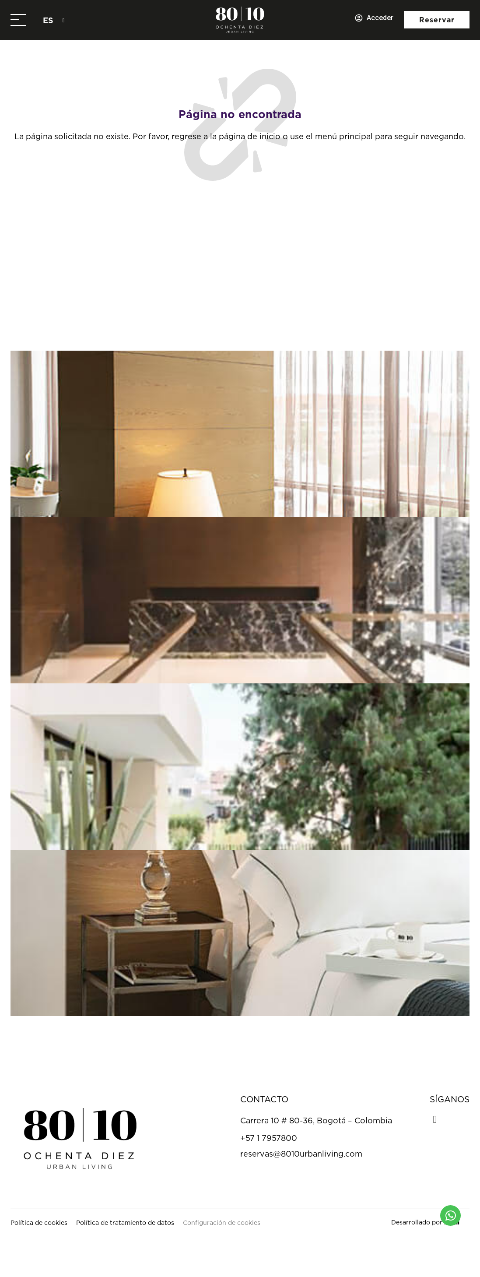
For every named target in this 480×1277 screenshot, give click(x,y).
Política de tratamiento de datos (125, 1222)
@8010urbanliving (248, 308)
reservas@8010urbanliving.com (301, 1154)
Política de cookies (39, 1222)
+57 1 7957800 (268, 1138)
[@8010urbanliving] (191, 308)
